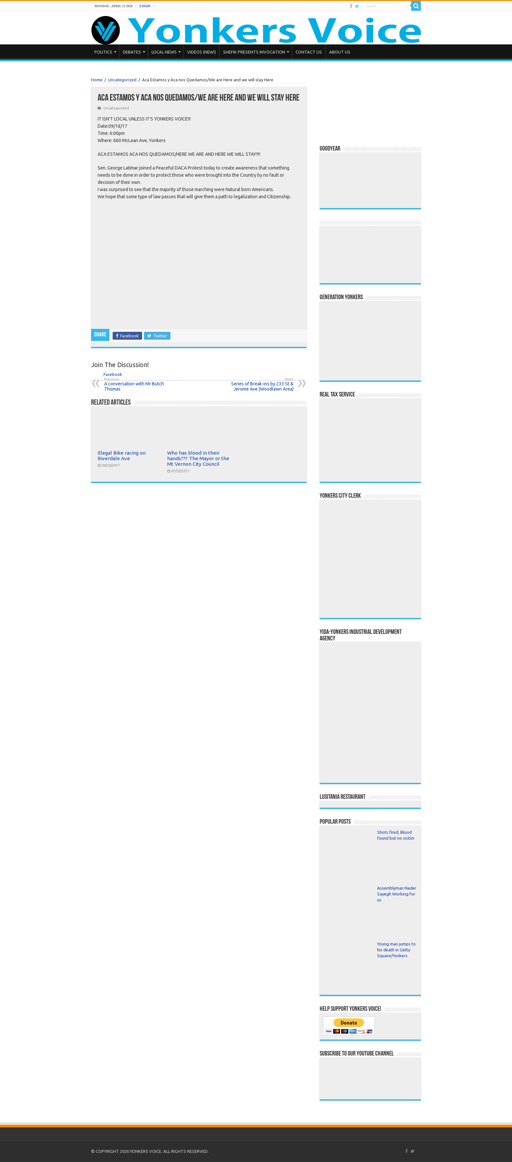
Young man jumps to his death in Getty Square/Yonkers (396, 950)
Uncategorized (122, 79)
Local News (164, 52)
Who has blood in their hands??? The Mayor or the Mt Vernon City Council (198, 458)
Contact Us (309, 52)
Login (144, 6)
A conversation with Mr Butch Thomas (137, 384)
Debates (132, 52)
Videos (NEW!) (201, 52)
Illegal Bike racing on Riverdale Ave (122, 455)
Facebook (107, 374)
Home (97, 79)
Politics (103, 52)
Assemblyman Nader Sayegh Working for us (396, 894)
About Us (339, 52)
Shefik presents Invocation (254, 52)
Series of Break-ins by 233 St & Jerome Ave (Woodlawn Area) (260, 384)
